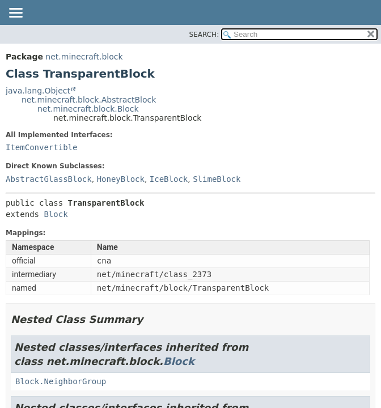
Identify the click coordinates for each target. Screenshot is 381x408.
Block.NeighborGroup (60, 381)
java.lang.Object (38, 90)
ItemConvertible (41, 147)
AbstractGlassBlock (49, 179)
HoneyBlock (121, 179)
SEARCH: (204, 35)
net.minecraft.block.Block (88, 108)
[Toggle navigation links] (15, 14)
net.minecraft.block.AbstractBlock (89, 99)
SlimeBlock (216, 179)
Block (55, 214)
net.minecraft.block (83, 56)
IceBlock (169, 179)
